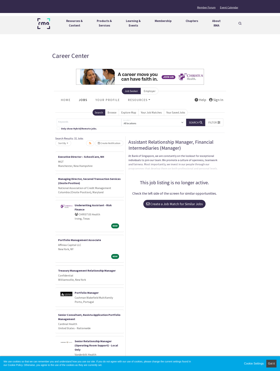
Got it (271, 363)
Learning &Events (133, 23)
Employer (149, 91)
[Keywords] (89, 122)
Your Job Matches (151, 112)
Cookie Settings (254, 363)
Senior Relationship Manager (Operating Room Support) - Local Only (96, 345)
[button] (214, 122)
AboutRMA (216, 23)
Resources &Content (74, 23)
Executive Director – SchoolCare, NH (81, 156)
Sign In (216, 99)
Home (66, 100)
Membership (163, 21)
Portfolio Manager (87, 292)
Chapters (192, 21)
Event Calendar (229, 7)
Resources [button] (138, 100)
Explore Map (128, 112)
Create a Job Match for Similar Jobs (174, 204)
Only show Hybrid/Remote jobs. (79, 128)
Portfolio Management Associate (79, 240)
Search (99, 112)
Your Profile (107, 100)
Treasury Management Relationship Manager (87, 270)
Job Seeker (131, 91)
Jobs (83, 100)
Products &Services (104, 23)
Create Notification (109, 143)
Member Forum (206, 7)
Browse (112, 112)
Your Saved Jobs (175, 112)
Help (200, 99)
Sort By (62, 143)
